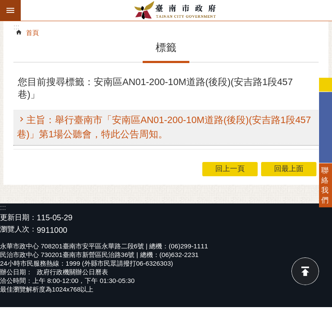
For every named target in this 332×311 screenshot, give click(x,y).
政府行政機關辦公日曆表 (72, 272)
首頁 (32, 32)
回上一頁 (230, 169)
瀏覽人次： (18, 229)
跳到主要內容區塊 (4, 4)
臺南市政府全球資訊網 (176, 10)
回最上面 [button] (288, 169)
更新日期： (18, 217)
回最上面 (305, 271)
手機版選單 (10, 10)
